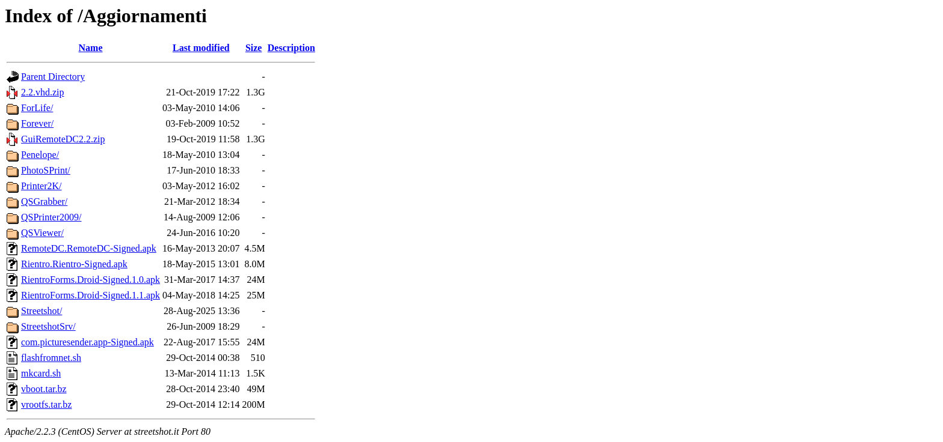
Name (91, 48)
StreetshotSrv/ (48, 326)
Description (291, 48)
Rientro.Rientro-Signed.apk (74, 264)
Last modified (201, 48)
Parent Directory (53, 76)
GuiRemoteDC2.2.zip (63, 139)
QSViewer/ (42, 233)
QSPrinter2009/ (51, 217)
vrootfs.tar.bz (46, 404)
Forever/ (37, 123)
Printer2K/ (41, 186)
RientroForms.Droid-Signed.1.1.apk (90, 295)
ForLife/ (37, 108)
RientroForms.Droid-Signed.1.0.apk (90, 279)
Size (253, 48)
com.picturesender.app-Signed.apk (87, 342)
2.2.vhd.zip (42, 92)
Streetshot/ (41, 311)
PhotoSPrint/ (45, 170)
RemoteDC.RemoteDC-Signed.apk (88, 248)
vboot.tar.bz (44, 389)
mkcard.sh (41, 373)
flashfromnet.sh (51, 358)
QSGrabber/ (44, 201)
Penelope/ (40, 155)
